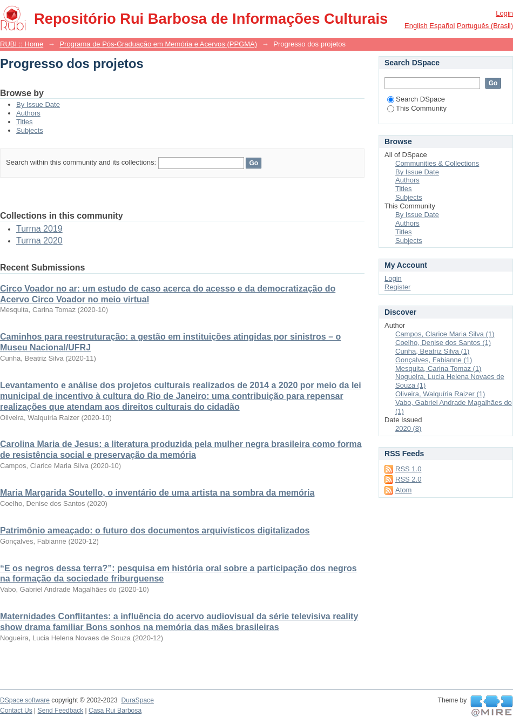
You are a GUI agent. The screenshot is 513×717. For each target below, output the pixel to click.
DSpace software (25, 700)
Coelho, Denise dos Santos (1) (443, 343)
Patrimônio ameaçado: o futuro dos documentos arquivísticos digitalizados (154, 530)
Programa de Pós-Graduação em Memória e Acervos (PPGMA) (158, 44)
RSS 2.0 (408, 479)
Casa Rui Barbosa (115, 710)
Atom (403, 490)
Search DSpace (416, 99)
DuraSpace (137, 700)
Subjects (29, 130)
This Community (417, 108)
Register (397, 287)
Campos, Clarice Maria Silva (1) (445, 334)
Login (504, 13)
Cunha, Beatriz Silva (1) (432, 351)
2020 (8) (408, 428)
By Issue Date (38, 104)
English (416, 26)
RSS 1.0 (408, 469)
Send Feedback (61, 710)
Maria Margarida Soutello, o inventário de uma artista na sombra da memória (157, 492)
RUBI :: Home (21, 44)
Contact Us (16, 710)
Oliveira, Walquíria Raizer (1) (440, 394)
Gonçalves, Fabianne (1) (433, 360)
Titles (24, 122)
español (442, 26)
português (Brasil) (485, 26)
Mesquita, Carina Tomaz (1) (438, 368)
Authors (28, 113)
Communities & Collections (437, 163)
